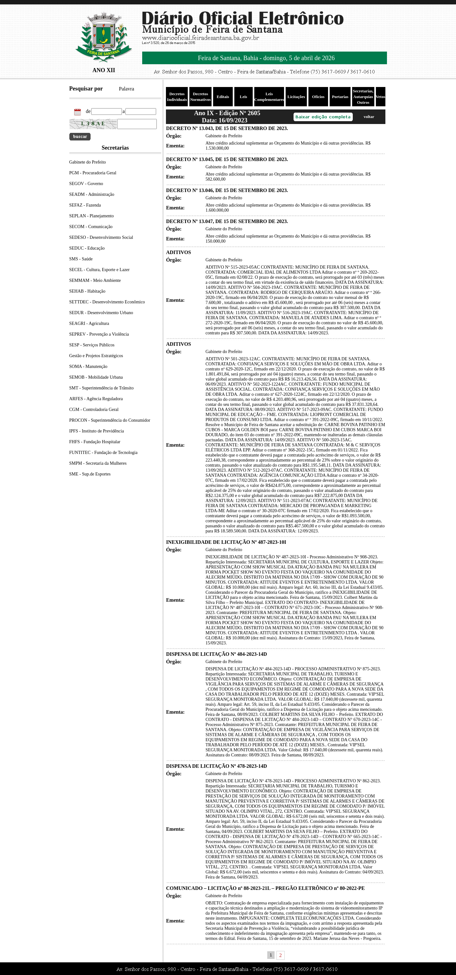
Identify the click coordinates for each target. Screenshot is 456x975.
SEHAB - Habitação (87, 291)
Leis (243, 96)
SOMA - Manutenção (88, 366)
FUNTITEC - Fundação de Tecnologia (103, 452)
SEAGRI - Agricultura (89, 323)
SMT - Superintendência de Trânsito (101, 388)
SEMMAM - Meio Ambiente (95, 280)
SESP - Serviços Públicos (92, 345)
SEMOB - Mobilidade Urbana (96, 377)
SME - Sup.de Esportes (90, 474)
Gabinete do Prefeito (87, 162)
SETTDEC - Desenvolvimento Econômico (107, 302)
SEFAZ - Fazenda (85, 205)
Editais (223, 96)
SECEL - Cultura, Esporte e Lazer (99, 269)
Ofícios (318, 96)
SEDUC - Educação (87, 248)
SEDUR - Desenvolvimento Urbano (101, 312)
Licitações (296, 96)
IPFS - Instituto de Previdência (96, 431)
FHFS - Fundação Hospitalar (94, 441)
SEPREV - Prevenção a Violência (99, 334)
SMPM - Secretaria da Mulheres (98, 463)
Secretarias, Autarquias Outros (363, 97)
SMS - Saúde (81, 259)
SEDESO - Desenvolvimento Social (101, 237)
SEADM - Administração (91, 194)
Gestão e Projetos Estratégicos (96, 355)
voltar (369, 116)
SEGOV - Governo (86, 183)
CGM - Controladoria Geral (94, 409)
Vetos (380, 96)
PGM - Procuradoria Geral (93, 173)
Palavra (126, 88)
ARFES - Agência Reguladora (96, 398)
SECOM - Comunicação (91, 226)
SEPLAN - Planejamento (91, 216)
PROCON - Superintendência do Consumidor (109, 420)
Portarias (340, 96)
